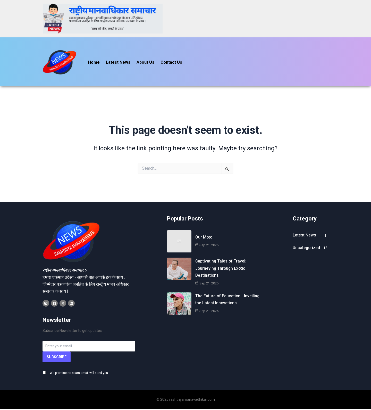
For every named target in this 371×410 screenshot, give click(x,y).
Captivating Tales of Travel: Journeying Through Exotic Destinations (221, 262)
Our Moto (204, 231)
